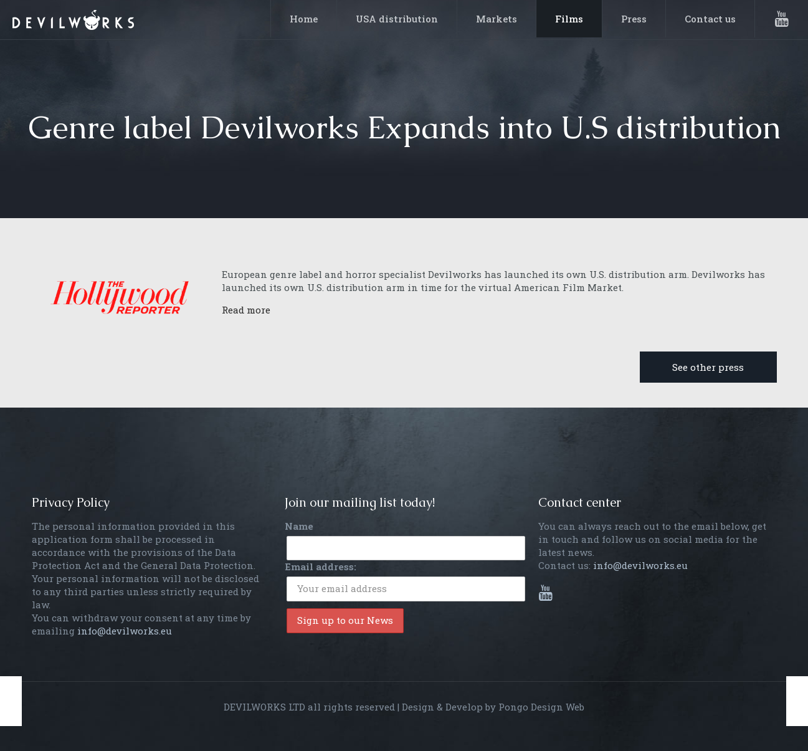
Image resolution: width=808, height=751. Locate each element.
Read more (246, 310)
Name (299, 526)
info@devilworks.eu (124, 630)
